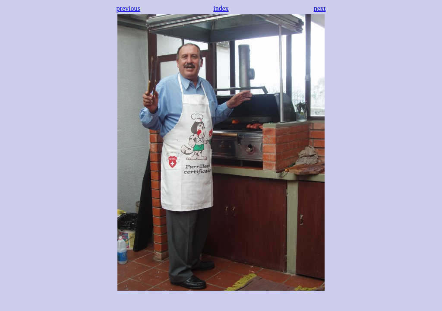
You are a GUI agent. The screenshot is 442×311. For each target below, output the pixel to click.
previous (128, 8)
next (320, 8)
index (221, 8)
